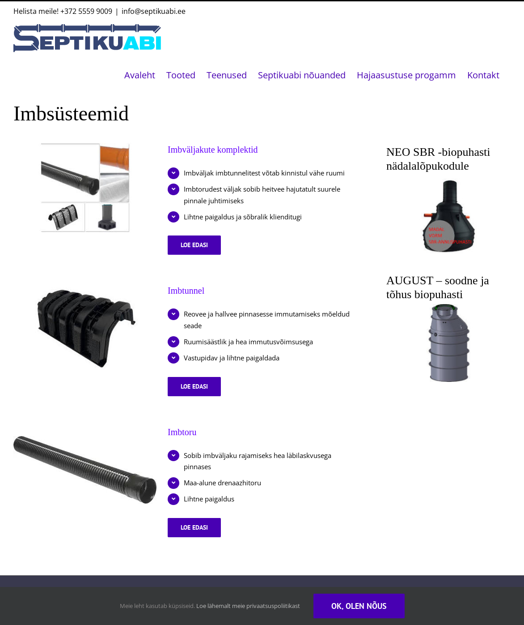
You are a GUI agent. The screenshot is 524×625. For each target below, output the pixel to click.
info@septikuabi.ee (154, 11)
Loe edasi (201, 248)
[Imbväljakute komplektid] (84, 187)
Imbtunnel (186, 290)
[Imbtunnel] (84, 328)
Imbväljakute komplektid (213, 149)
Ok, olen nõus (359, 606)
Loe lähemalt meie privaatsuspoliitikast (248, 606)
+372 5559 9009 (86, 11)
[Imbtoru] (84, 470)
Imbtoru (182, 432)
